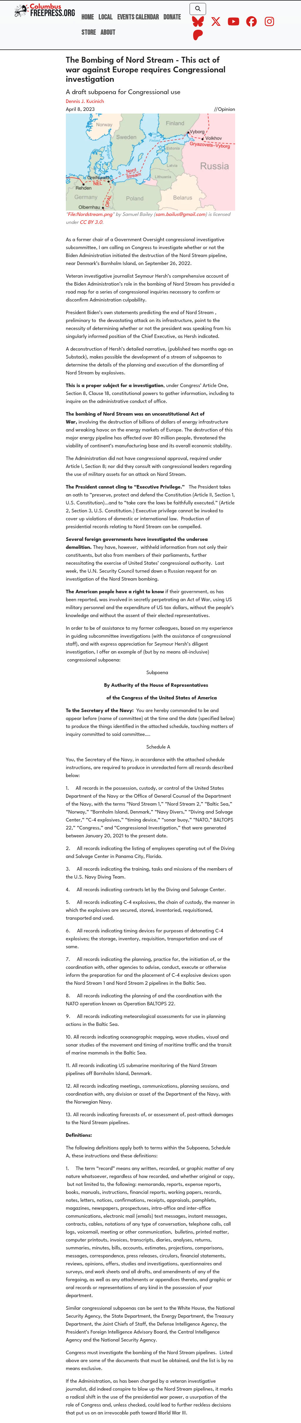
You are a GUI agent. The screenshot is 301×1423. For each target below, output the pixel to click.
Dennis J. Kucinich (85, 101)
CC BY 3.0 (91, 222)
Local (105, 17)
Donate (172, 17)
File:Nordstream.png (90, 214)
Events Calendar (138, 17)
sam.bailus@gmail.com (180, 214)
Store (88, 32)
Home (87, 17)
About (108, 32)
